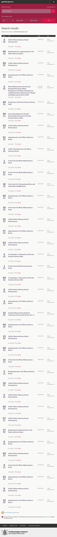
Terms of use (13, 525)
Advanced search (51, 7)
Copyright (23, 525)
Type (39, 36)
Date (4, 36)
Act (48, 36)
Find (49, 20)
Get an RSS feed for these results (11, 512)
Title (9, 36)
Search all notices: (6, 7)
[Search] (53, 11)
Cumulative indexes (34, 525)
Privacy (5, 525)
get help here (47, 516)
